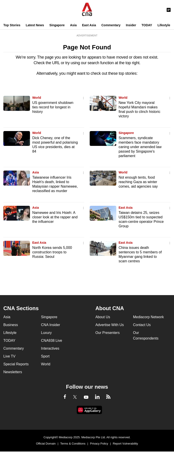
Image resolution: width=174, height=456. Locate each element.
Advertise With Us (109, 325)
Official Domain (46, 443)
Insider (131, 25)
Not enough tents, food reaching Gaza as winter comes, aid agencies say (138, 181)
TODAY (147, 25)
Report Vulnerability (125, 443)
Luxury (46, 333)
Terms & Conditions (72, 443)
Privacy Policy (99, 443)
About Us (102, 317)
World (36, 97)
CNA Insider (50, 325)
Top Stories (11, 25)
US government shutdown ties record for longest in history (52, 107)
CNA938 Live (51, 340)
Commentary (111, 25)
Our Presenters (107, 333)
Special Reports (16, 364)
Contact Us (142, 325)
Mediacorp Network (148, 317)
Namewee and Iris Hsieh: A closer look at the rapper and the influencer (55, 217)
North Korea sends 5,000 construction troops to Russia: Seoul (52, 252)
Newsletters (12, 372)
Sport (45, 356)
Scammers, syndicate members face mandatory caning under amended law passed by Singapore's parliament (140, 147)
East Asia (89, 25)
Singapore (57, 25)
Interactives (50, 348)
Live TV (9, 356)
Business (10, 325)
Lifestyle (163, 25)
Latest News (35, 25)
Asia (73, 25)
